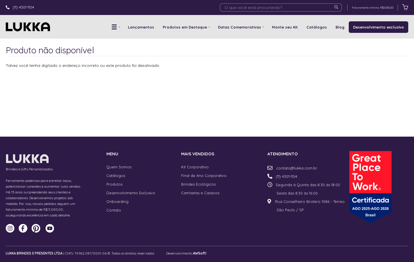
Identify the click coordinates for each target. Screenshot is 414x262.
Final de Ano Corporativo (204, 175)
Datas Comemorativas (239, 27)
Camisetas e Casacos (200, 193)
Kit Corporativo (195, 167)
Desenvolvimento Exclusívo (130, 193)
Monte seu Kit (285, 27)
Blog (340, 27)
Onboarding (117, 201)
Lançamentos (141, 27)
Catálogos (316, 27)
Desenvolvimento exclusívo (378, 27)
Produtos (114, 184)
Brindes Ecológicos (198, 184)
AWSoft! (199, 253)
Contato (113, 210)
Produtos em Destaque (185, 27)
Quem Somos (118, 167)
